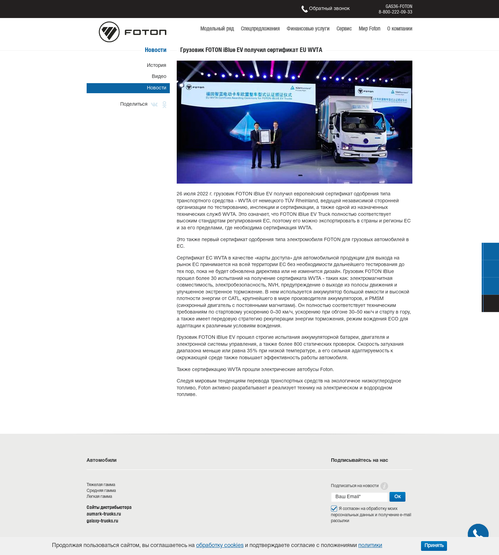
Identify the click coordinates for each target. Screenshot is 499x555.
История (156, 65)
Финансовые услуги (308, 29)
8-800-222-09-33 (395, 12)
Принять (434, 546)
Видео (159, 76)
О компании (399, 29)
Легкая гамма (99, 497)
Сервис (344, 29)
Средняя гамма (101, 491)
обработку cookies (220, 545)
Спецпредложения (260, 29)
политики (370, 545)
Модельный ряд (217, 29)
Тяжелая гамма (101, 485)
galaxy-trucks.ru (102, 520)
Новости (156, 88)
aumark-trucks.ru (104, 514)
